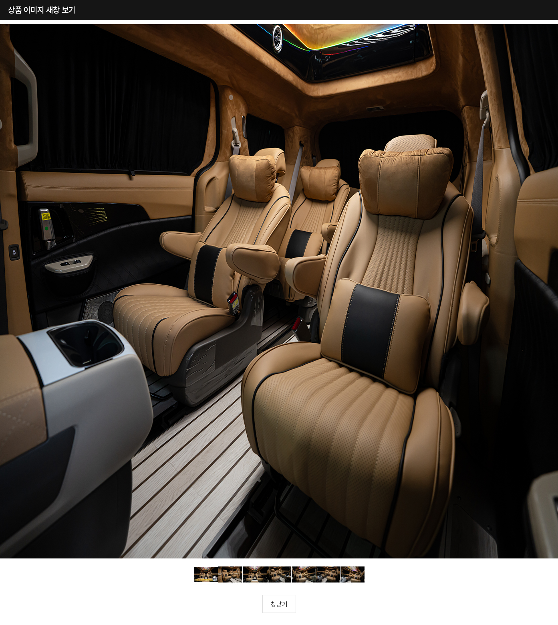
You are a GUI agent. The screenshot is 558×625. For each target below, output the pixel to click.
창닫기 (279, 604)
